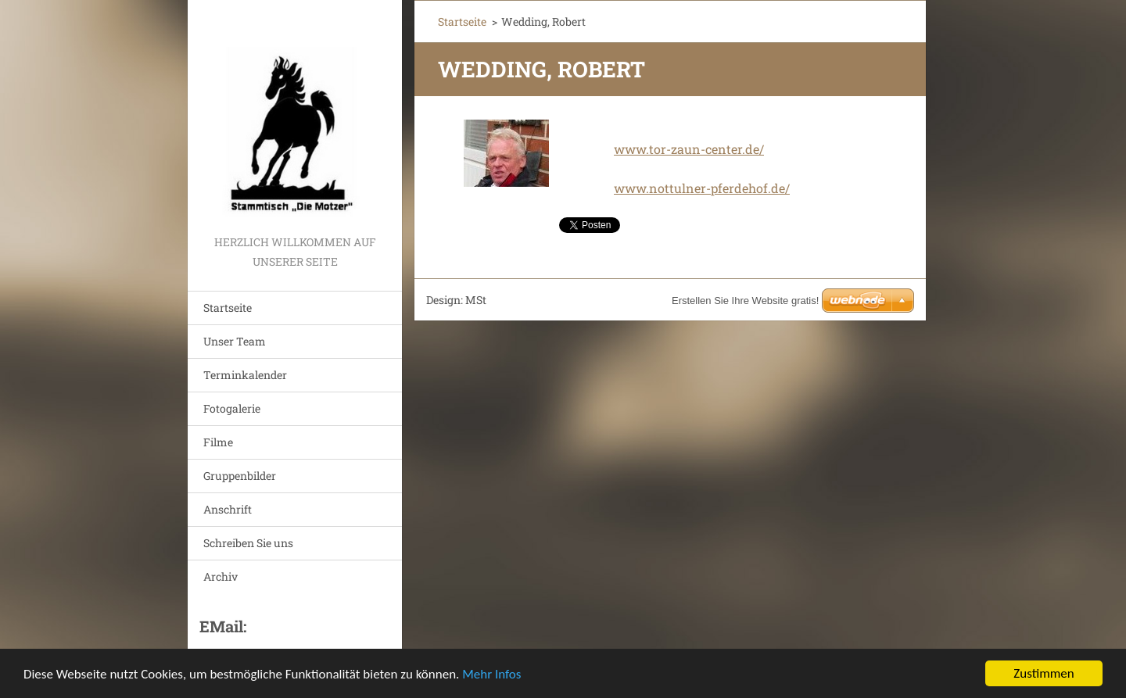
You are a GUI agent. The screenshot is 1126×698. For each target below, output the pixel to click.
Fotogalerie (231, 408)
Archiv (220, 576)
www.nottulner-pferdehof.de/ (702, 188)
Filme (218, 442)
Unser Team (234, 341)
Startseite (227, 307)
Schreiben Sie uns (248, 542)
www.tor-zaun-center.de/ (689, 149)
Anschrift (227, 509)
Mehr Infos (491, 674)
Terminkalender (245, 374)
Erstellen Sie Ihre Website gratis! (745, 300)
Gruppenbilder (239, 475)
